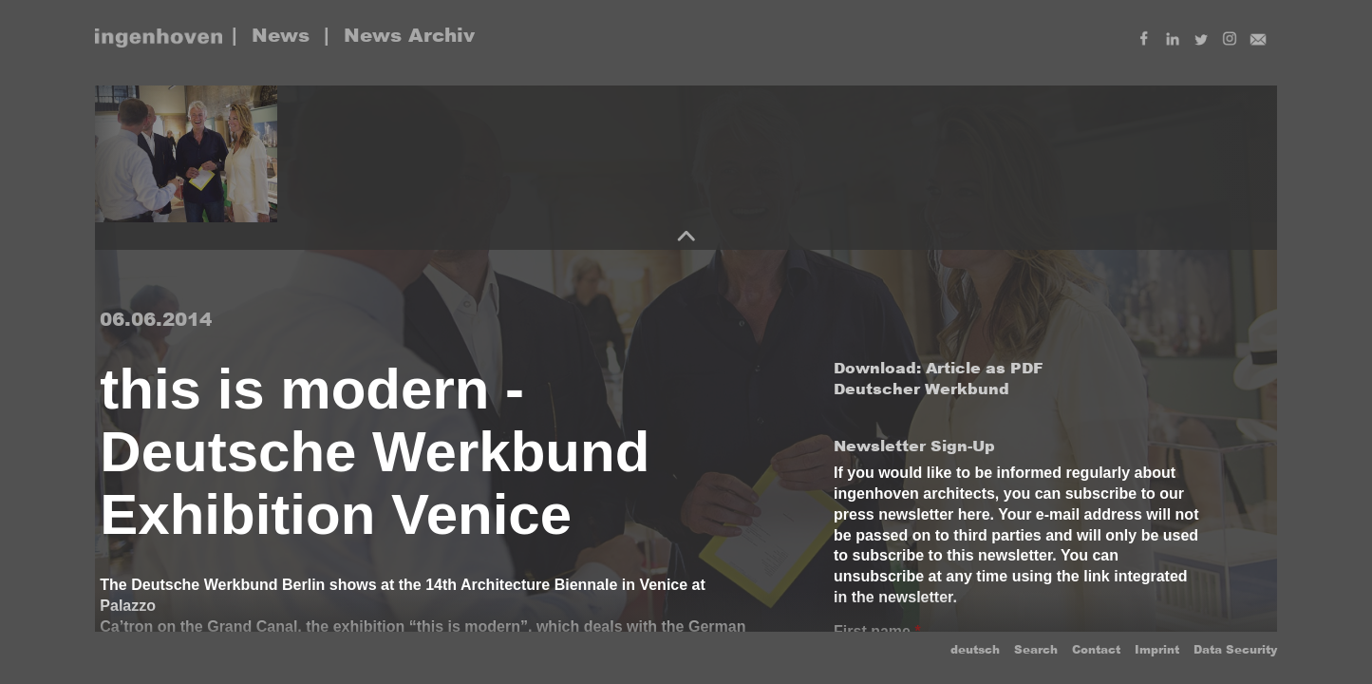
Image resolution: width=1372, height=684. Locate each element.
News (281, 35)
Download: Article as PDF (938, 368)
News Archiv (409, 35)
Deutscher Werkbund (921, 389)
